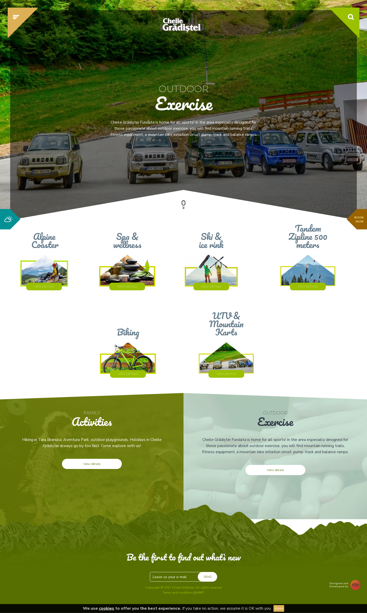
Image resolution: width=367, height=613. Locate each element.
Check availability (276, 167)
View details (91, 464)
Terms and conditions (178, 593)
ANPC (200, 593)
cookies (106, 608)
